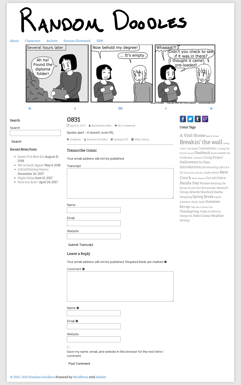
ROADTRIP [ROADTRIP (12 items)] (194, 188)
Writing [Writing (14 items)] (185, 220)
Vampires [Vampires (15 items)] (186, 216)
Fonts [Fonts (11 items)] (214, 153)
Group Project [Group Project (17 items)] (213, 157)
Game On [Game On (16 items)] (224, 153)
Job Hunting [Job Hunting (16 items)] (210, 167)
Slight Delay (26, 178)
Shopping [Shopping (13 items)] (186, 197)
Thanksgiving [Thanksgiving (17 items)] (189, 211)
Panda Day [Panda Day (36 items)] (189, 183)
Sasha (145, 139)
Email (71, 218)
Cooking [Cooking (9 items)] (220, 148)
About (14, 41)
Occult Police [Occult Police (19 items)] (216, 178)
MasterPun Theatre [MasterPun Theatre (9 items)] (194, 172)
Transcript (74, 166)
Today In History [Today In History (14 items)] (210, 211)
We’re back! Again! (31, 165)
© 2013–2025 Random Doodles (31, 377)
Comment (76, 269)
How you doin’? (28, 182)
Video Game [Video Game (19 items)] (201, 216)
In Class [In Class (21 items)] (204, 162)
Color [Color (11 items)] (183, 148)
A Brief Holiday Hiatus (33, 169)
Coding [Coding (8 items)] (226, 143)
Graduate (75, 139)
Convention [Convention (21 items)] (207, 148)
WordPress (80, 377)
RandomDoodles (101, 125)
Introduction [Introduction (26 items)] (190, 167)
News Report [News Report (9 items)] (199, 178)
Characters (32, 41)
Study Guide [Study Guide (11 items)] (198, 201)
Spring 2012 (121, 139)
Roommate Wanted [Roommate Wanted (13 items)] (214, 188)
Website (73, 231)
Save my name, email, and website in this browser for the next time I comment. (115, 354)
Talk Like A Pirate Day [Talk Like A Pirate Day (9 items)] (202, 207)
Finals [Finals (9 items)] (191, 153)
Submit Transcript (80, 245)
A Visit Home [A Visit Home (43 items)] (192, 135)
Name (71, 205)
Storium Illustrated (77, 41)
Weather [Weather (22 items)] (217, 216)
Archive (51, 41)
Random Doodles (97, 139)
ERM (100, 41)
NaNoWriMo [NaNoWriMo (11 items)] (211, 172)
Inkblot (101, 377)
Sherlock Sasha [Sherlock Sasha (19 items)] (211, 192)
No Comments (126, 125)
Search (15, 128)
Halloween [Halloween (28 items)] (189, 162)
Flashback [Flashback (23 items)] (202, 153)
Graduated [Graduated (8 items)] (198, 158)
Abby (138, 139)
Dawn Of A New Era (31, 157)
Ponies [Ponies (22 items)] (205, 183)
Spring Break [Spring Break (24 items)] (202, 197)
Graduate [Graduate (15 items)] (186, 157)
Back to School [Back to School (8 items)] (212, 136)
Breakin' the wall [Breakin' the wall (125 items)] (201, 142)
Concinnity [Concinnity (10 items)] (192, 148)
